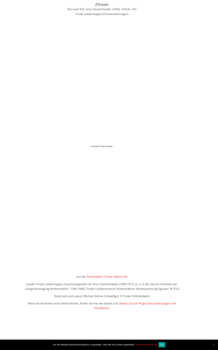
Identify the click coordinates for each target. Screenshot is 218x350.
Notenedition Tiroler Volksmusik (107, 277)
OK (162, 344)
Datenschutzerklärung (146, 344)
